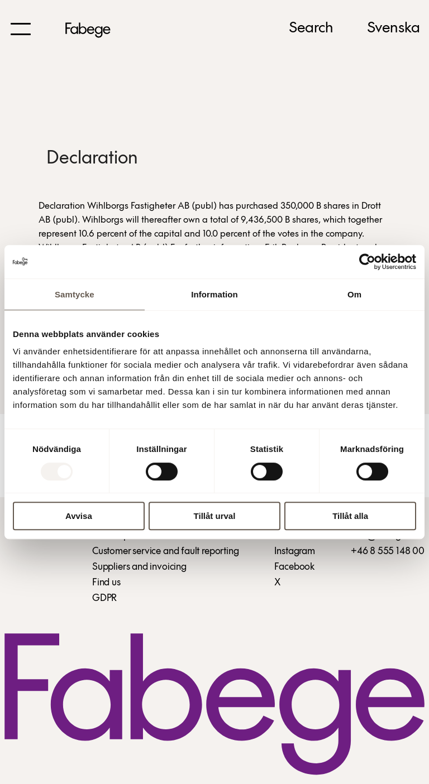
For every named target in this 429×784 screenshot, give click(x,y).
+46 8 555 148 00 (388, 551)
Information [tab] (214, 294)
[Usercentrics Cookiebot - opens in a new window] (367, 261)
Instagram (294, 551)
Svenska (393, 28)
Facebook (294, 567)
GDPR (104, 598)
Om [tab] (354, 294)
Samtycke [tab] (74, 294)
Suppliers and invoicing (139, 567)
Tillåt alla (350, 516)
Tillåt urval (215, 516)
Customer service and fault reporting (165, 551)
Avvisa (78, 516)
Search (311, 28)
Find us (106, 583)
